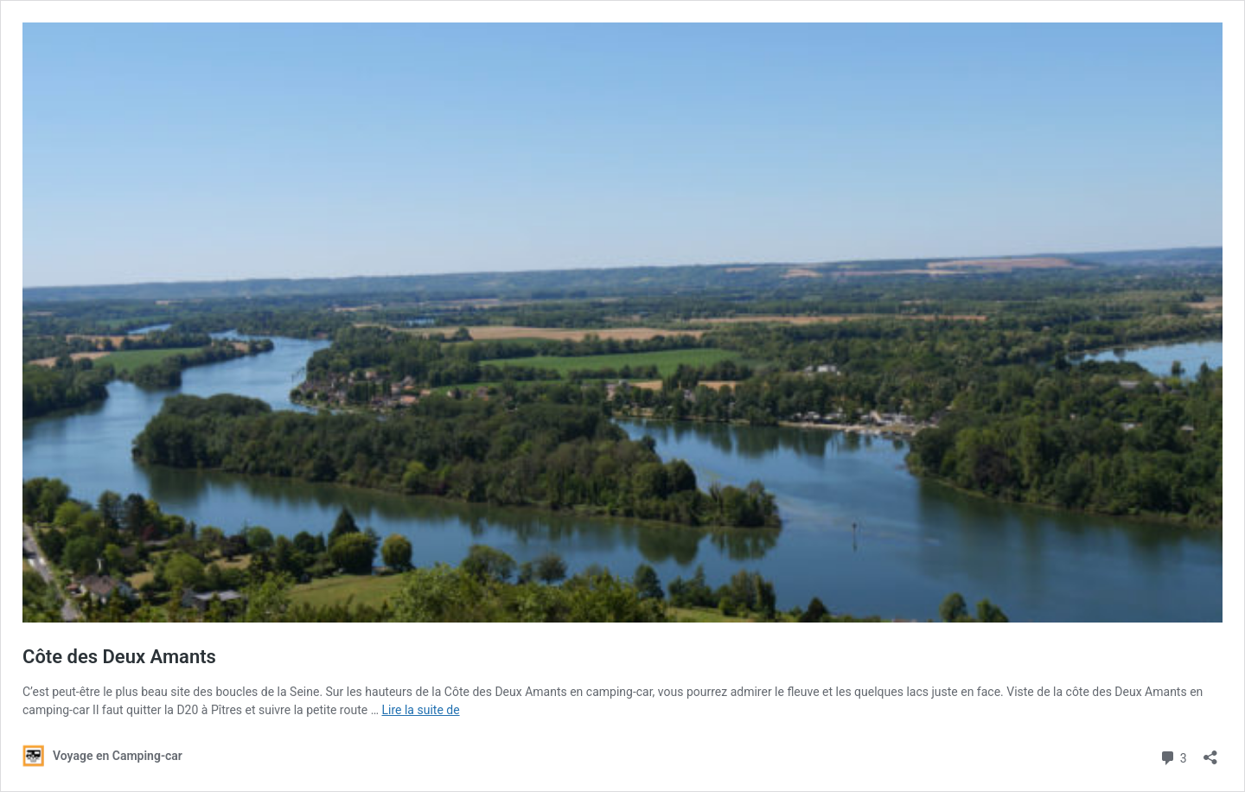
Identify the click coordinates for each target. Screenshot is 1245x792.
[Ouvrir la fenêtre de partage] (1210, 751)
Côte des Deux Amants (119, 656)
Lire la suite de (421, 710)
